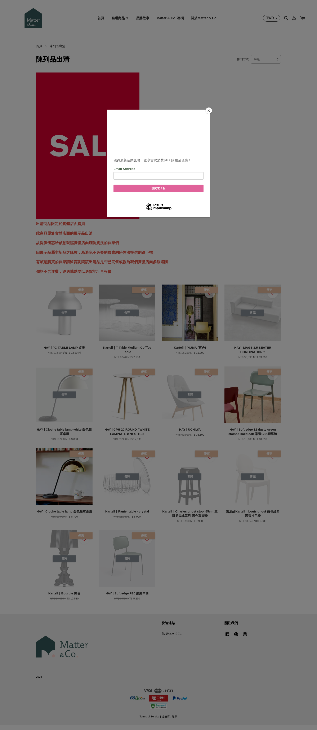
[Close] (209, 110)
